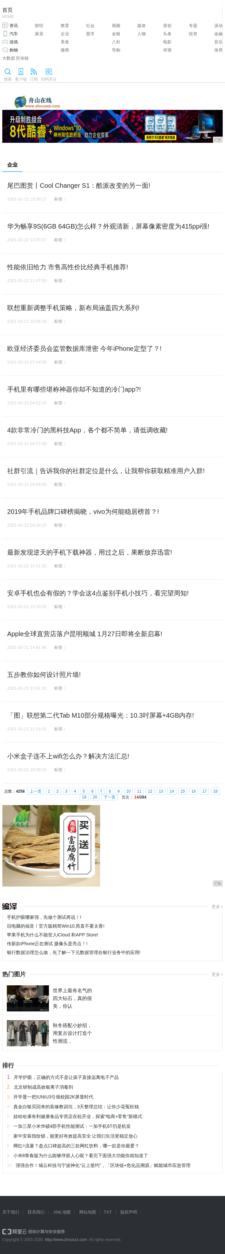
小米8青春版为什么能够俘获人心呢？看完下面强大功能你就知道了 (80, 1155)
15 (183, 791)
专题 (193, 25)
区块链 (22, 58)
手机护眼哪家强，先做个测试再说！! (44, 917)
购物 (13, 50)
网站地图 (87, 1212)
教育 (65, 25)
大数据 (8, 58)
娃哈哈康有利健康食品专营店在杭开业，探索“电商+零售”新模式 (77, 1116)
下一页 (109, 797)
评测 (167, 50)
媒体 (141, 25)
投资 (193, 33)
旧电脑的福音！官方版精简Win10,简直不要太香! (55, 926)
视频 (116, 25)
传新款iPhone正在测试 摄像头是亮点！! (47, 943)
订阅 (34, 79)
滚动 (218, 25)
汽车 (13, 33)
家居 (39, 33)
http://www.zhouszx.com (66, 1239)
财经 (39, 25)
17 (204, 791)
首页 (8, 13)
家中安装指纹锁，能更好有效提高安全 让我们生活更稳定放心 (75, 1136)
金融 (218, 33)
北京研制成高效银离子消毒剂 (43, 1087)
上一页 (35, 791)
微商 (65, 50)
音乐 (218, 41)
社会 (90, 25)
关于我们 (10, 1212)
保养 (218, 50)
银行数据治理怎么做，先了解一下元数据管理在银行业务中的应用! (74, 952)
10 (128, 791)
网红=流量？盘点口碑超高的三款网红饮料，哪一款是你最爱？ (76, 1145)
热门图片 (14, 974)
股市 (90, 33)
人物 (141, 33)
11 (139, 791)
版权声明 (128, 1212)
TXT (108, 1212)
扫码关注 (49, 79)
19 (84, 797)
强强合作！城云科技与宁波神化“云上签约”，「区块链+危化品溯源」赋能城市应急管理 (103, 1165)
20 (95, 797)
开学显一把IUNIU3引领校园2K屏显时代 (53, 1096)
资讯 (13, 25)
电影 (167, 41)
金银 (116, 33)
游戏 (13, 41)
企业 (65, 33)
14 (172, 791)
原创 (167, 25)
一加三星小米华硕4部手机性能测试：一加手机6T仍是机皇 (72, 1126)
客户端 (21, 79)
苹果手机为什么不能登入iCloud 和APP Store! (52, 934)
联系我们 (36, 1212)
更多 (216, 906)
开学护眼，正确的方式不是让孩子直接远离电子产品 (66, 1077)
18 (215, 791)
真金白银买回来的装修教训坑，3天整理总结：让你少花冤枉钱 (76, 1106)
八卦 (116, 41)
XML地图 (62, 1212)
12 (150, 791)
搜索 (8, 79)
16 (193, 791)
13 (161, 791)
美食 (65, 41)
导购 (116, 50)
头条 (167, 33)
